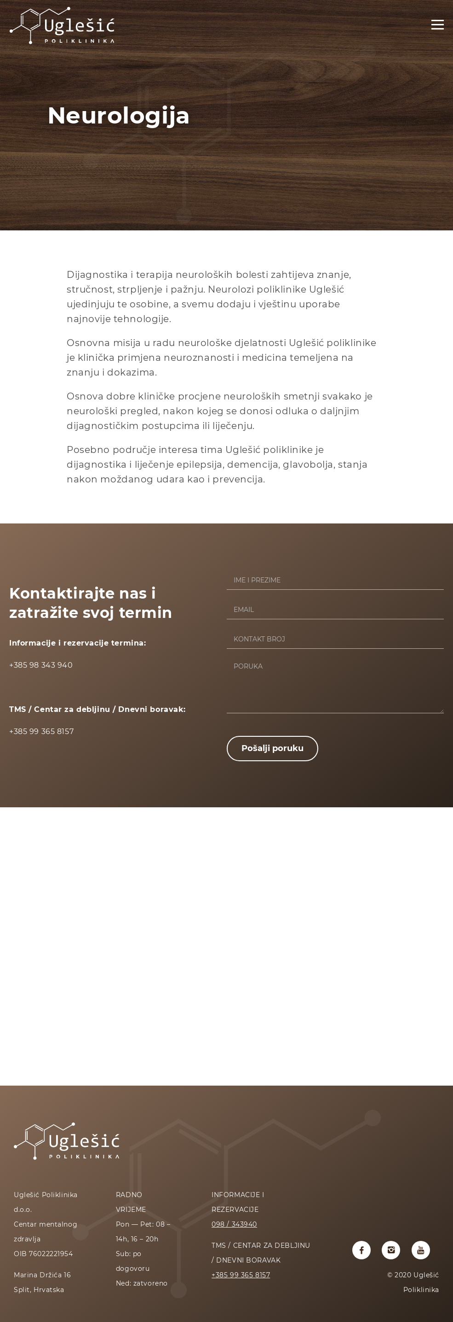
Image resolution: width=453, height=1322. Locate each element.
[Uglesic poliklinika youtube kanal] (421, 1250)
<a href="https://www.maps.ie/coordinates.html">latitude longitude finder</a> (226, 945)
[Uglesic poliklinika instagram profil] (391, 1250)
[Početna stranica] (62, 44)
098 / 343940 (234, 1224)
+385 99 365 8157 (241, 1275)
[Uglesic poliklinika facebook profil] (361, 1250)
